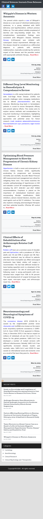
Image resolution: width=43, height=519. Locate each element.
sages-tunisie (35, 124)
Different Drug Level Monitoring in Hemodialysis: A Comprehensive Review (21, 87)
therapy (6, 40)
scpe (19, 124)
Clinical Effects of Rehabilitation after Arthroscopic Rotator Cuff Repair (17, 241)
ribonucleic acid (8, 326)
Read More (37, 77)
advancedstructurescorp (31, 121)
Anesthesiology (10, 453)
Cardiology (8, 450)
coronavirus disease (15, 321)
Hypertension (8, 168)
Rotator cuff (7, 250)
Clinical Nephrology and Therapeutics (30, 73)
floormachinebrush (10, 124)
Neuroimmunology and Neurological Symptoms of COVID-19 (18, 314)
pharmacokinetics (24, 102)
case (27, 20)
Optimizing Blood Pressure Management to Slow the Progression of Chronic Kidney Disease (20, 160)
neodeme (18, 121)
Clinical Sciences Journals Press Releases (21, 2)
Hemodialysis (8, 94)
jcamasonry (26, 124)
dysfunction (14, 252)
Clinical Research (11, 457)
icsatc (12, 121)
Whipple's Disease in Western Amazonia (20, 15)
